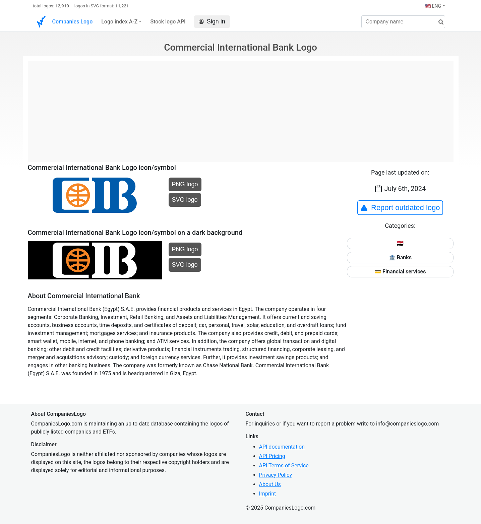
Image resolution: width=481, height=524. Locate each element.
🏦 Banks (400, 257)
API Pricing (272, 456)
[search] (438, 22)
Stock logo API (167, 21)
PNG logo (185, 184)
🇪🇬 (400, 243)
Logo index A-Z (119, 21)
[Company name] (403, 21)
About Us (270, 484)
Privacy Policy (275, 475)
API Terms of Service (284, 465)
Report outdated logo (400, 207)
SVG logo (185, 199)
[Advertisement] (241, 108)
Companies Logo (72, 21)
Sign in (212, 21)
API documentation (282, 447)
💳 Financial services (400, 271)
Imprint (267, 493)
